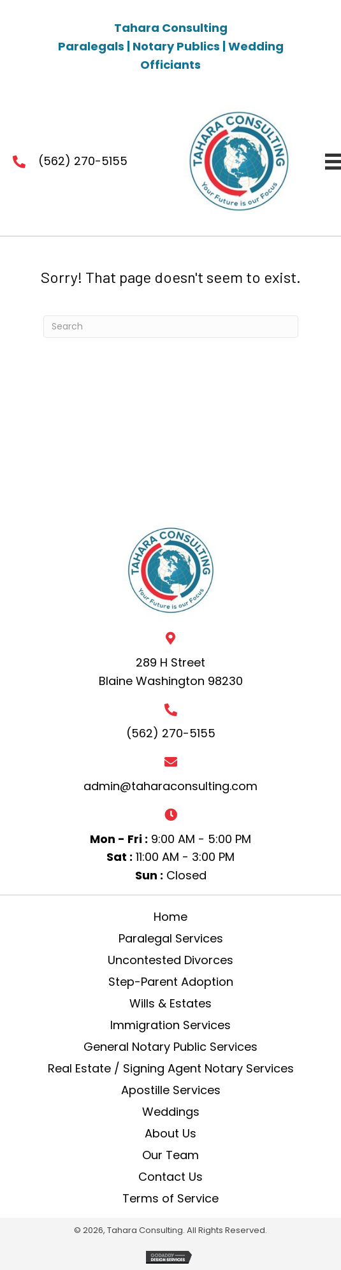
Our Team (170, 1155)
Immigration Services (170, 1025)
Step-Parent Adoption (170, 982)
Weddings (171, 1112)
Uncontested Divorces (170, 960)
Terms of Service (170, 1198)
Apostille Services (171, 1090)
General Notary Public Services (170, 1047)
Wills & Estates (170, 1003)
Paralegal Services (171, 938)
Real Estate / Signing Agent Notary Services (171, 1068)
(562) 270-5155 (82, 161)
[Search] (170, 326)
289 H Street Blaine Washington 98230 (171, 671)
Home (170, 917)
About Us (170, 1133)
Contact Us (170, 1177)
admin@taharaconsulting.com (170, 786)
